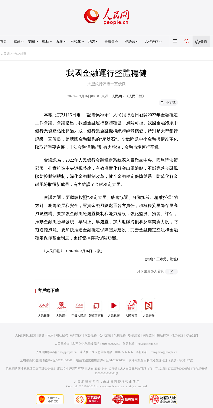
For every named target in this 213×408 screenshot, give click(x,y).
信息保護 (177, 335)
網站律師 (163, 335)
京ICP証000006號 (179, 368)
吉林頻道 (20, 53)
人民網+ (61, 307)
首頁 (3, 41)
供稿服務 (120, 335)
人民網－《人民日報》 (129, 96)
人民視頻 (113, 307)
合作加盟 (105, 335)
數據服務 (134, 335)
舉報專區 (111, 41)
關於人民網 (46, 335)
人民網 (5, 53)
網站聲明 (149, 335)
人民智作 (148, 307)
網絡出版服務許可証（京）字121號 (142, 368)
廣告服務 (91, 335)
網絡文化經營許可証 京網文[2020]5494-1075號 (87, 368)
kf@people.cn (68, 352)
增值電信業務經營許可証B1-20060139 (100, 360)
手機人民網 (78, 307)
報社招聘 (62, 335)
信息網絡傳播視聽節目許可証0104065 (30, 368)
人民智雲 (131, 307)
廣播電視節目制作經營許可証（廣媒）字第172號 (161, 360)
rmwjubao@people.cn (164, 352)
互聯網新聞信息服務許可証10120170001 (46, 360)
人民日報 (43, 307)
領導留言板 (96, 307)
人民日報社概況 (25, 335)
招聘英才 (76, 335)
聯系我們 (192, 335)
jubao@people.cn (148, 343)
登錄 (203, 41)
